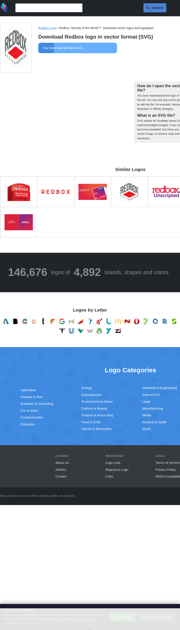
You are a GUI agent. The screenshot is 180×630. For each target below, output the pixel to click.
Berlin (54, 495)
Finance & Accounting (97, 415)
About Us (62, 462)
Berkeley (45, 495)
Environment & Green (97, 401)
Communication (32, 417)
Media (146, 415)
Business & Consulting (37, 403)
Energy (87, 388)
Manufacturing (152, 408)
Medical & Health (154, 422)
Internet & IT (151, 395)
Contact (61, 476)
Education (28, 424)
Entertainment (92, 395)
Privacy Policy (165, 469)
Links (109, 476)
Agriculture (28, 390)
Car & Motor (29, 410)
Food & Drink (91, 422)
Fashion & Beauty (94, 408)
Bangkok (69, 495)
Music (146, 429)
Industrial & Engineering (159, 388)
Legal (146, 401)
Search (157, 8)
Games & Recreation (97, 429)
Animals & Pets (32, 397)
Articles (60, 469)
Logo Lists (112, 462)
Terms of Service (167, 462)
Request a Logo (116, 469)
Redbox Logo (47, 28)
